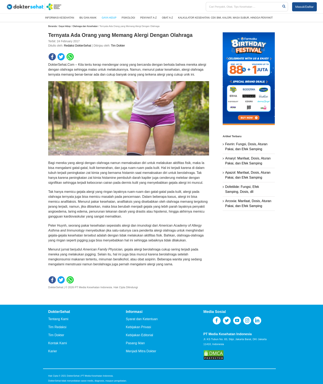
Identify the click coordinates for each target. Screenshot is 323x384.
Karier (52, 351)
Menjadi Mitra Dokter (141, 351)
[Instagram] (247, 320)
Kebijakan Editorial (139, 335)
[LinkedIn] (257, 320)
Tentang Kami (58, 319)
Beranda (52, 26)
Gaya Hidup (65, 26)
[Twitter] (227, 320)
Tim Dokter (118, 45)
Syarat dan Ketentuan (142, 319)
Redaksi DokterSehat (77, 45)
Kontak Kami (57, 343)
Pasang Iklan (135, 343)
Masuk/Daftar (304, 6)
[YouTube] (237, 320)
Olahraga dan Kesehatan (85, 26)
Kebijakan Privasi (138, 327)
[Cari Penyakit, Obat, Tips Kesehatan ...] (244, 6)
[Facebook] (217, 320)
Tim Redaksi (57, 327)
